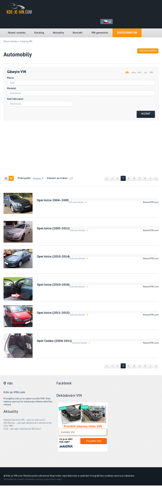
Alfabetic (37, 178)
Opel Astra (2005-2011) (53, 228)
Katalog (39, 32)
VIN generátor (99, 32)
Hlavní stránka (17, 32)
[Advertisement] (68, 148)
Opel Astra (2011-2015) (53, 313)
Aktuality (58, 32)
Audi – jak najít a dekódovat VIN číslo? (22, 428)
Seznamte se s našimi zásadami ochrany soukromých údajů (33, 479)
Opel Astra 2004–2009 (52, 200)
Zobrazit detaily (76, 202)
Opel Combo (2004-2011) (54, 341)
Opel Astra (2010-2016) (53, 284)
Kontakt (78, 32)
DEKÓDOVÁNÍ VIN (127, 32)
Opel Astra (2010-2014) (53, 256)
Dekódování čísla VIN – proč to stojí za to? (24, 419)
